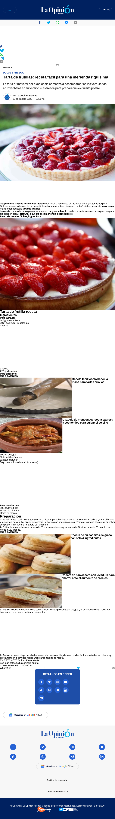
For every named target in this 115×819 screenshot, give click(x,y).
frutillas (22, 660)
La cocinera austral (27, 95)
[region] (57, 35)
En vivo (106, 10)
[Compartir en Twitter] (57, 51)
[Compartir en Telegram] (57, 58)
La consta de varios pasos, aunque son (32, 211)
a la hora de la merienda (43, 214)
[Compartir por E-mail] (57, 62)
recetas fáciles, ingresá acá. (26, 216)
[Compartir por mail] (113, 668)
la (30, 208)
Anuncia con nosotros (57, 791)
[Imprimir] (57, 65)
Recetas (6, 67)
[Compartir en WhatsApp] (57, 54)
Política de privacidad (57, 780)
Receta (30, 660)
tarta (36, 660)
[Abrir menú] (9, 10)
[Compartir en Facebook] (57, 47)
